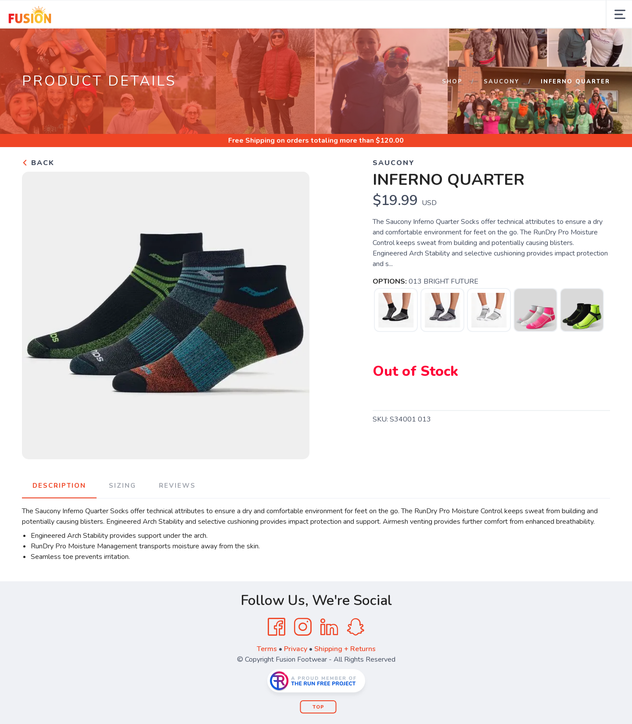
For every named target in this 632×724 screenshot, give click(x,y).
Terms (267, 649)
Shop (452, 82)
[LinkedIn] (329, 627)
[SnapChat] (355, 627)
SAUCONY (502, 82)
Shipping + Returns (345, 649)
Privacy (295, 649)
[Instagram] (303, 627)
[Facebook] (276, 627)
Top (318, 707)
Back (38, 163)
